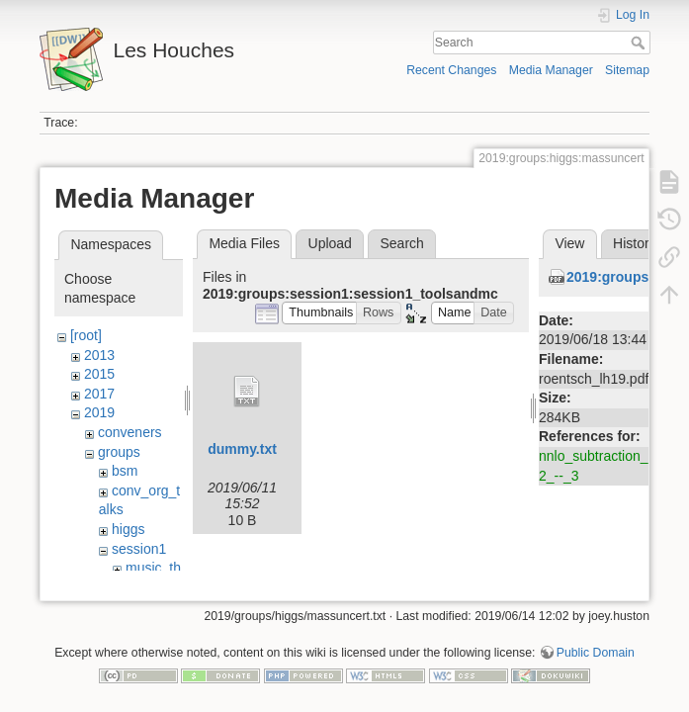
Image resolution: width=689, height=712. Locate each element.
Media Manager (551, 70)
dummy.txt (242, 449)
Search (640, 42)
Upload (330, 243)
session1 (139, 549)
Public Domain (596, 647)
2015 (99, 374)
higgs (128, 529)
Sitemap (627, 70)
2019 (99, 412)
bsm (124, 471)
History (634, 243)
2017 (99, 393)
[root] (86, 335)
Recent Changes (451, 70)
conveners (130, 432)
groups (119, 452)
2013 (99, 355)
